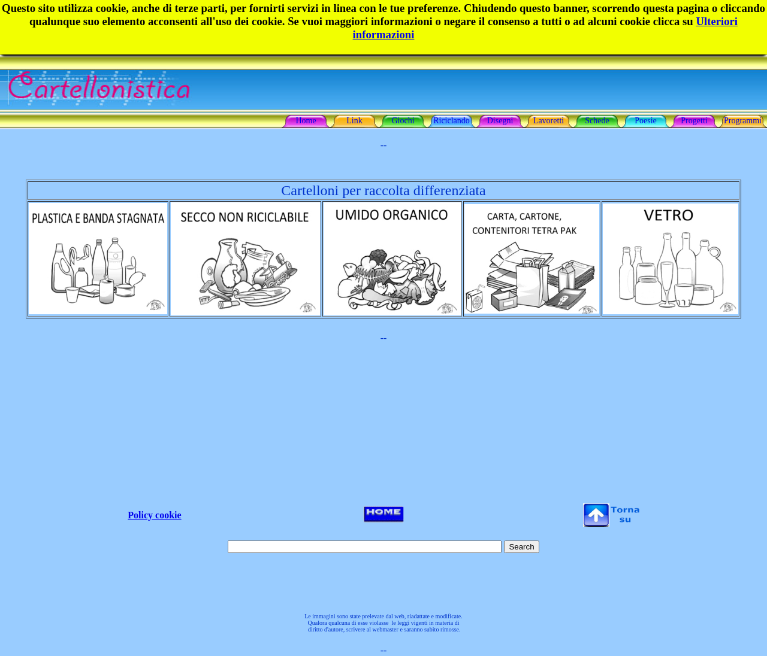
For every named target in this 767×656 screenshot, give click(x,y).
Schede (597, 120)
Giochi (402, 120)
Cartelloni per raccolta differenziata (383, 190)
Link (354, 120)
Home (305, 120)
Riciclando (451, 120)
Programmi (743, 120)
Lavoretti (548, 120)
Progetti (694, 120)
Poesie (646, 120)
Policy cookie (154, 515)
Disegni (500, 120)
